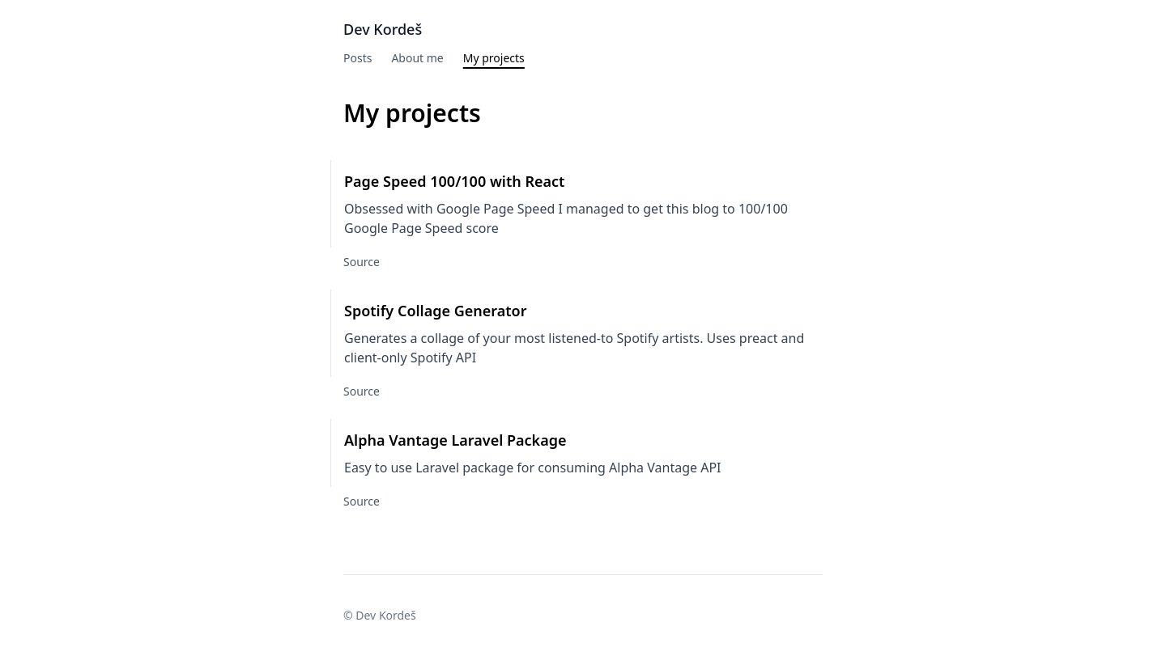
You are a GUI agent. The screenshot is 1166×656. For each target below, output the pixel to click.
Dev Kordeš (382, 29)
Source (361, 261)
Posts (357, 58)
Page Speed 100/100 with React (454, 181)
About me (417, 58)
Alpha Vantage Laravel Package (455, 440)
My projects (494, 58)
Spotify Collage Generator (435, 310)
